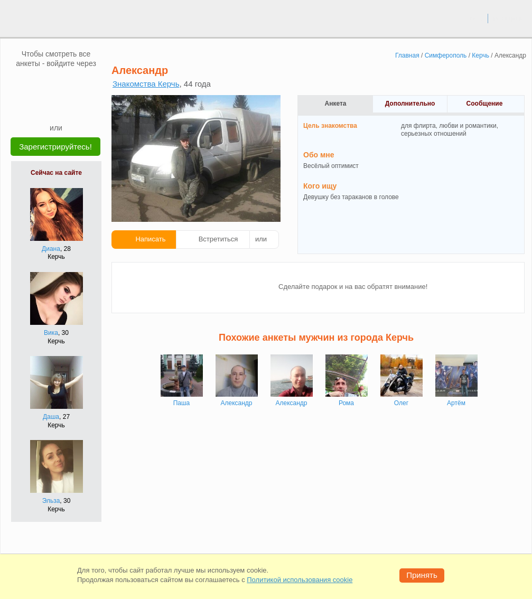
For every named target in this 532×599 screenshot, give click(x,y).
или (261, 239)
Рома (346, 403)
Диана (51, 248)
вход (476, 18)
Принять (421, 574)
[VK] (35, 84)
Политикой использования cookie (299, 580)
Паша (181, 403)
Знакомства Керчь (146, 83)
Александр (236, 403)
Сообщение (484, 103)
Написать (150, 239)
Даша (51, 416)
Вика (51, 332)
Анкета (336, 103)
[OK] (76, 84)
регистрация (510, 18)
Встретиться (218, 239)
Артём (456, 403)
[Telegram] (66, 106)
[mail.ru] (56, 84)
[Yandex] (46, 106)
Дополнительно (410, 103)
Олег (401, 403)
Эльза (51, 500)
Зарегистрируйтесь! (55, 146)
